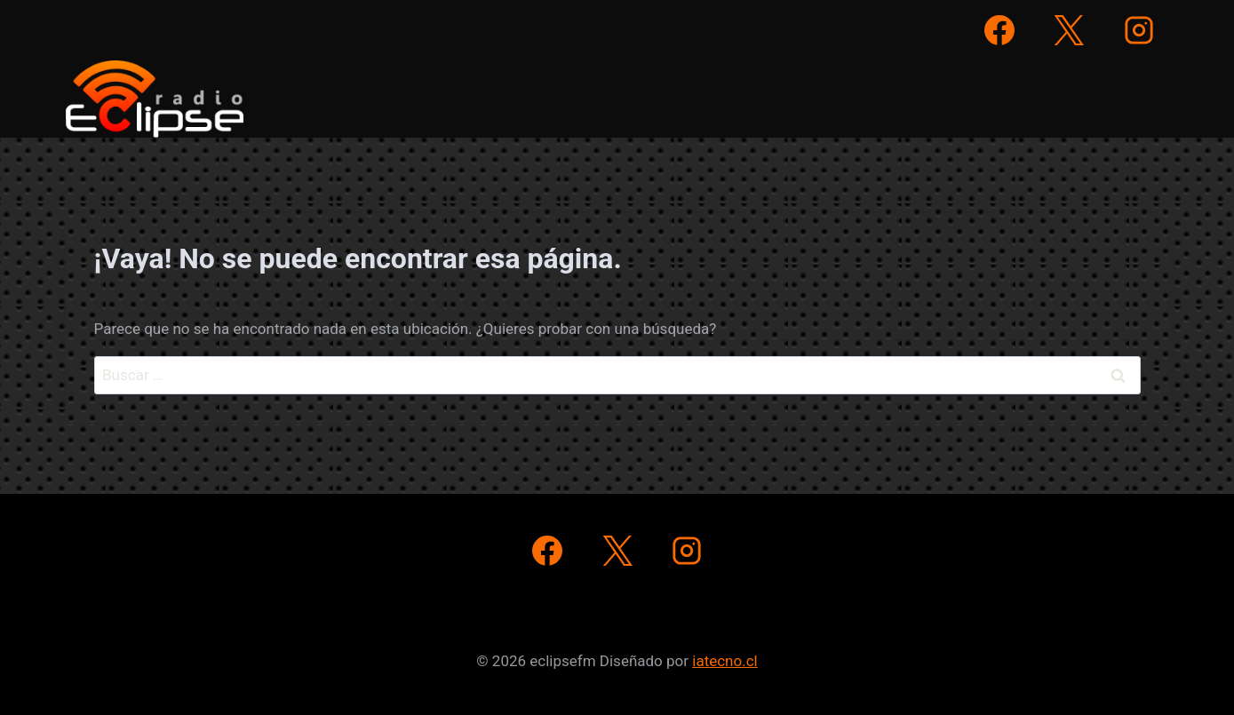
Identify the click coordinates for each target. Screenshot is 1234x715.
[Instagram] (1139, 30)
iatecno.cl (724, 661)
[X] (1069, 30)
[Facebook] (999, 30)
